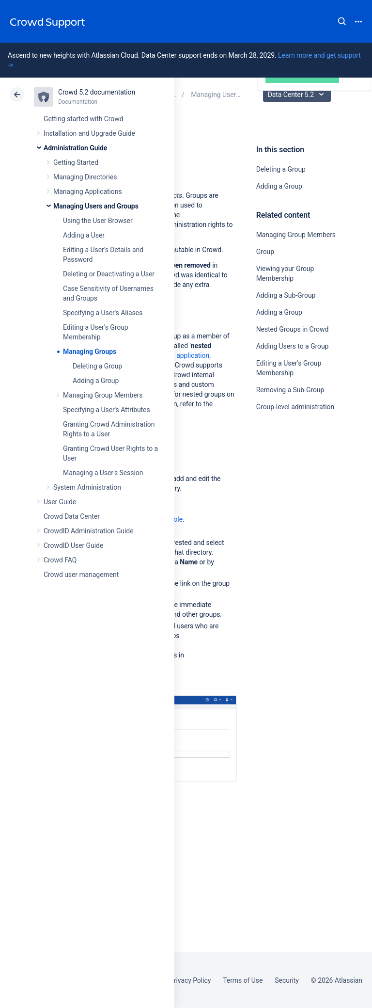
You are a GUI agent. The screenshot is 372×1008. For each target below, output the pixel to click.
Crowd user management (81, 574)
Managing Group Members (102, 395)
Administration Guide (75, 148)
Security (287, 980)
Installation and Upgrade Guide (89, 133)
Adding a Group (96, 380)
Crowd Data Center (72, 516)
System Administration (87, 487)
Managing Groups (89, 351)
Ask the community (290, 502)
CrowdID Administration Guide (89, 531)
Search (342, 21)
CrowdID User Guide (73, 545)
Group (265, 252)
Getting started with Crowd (83, 119)
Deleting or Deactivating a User (109, 274)
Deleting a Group (97, 366)
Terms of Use (243, 980)
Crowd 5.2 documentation (96, 92)
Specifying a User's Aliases (102, 313)
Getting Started (75, 162)
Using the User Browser (98, 220)
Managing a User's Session (103, 473)
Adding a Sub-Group (286, 295)
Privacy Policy (190, 980)
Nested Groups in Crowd (292, 329)
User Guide (60, 502)
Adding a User (84, 235)
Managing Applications (87, 191)
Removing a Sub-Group (290, 390)
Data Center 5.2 (298, 94)
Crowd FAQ (60, 560)
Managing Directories (85, 177)
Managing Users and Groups (96, 206)
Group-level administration (295, 407)
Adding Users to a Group (292, 346)
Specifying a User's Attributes (106, 410)
